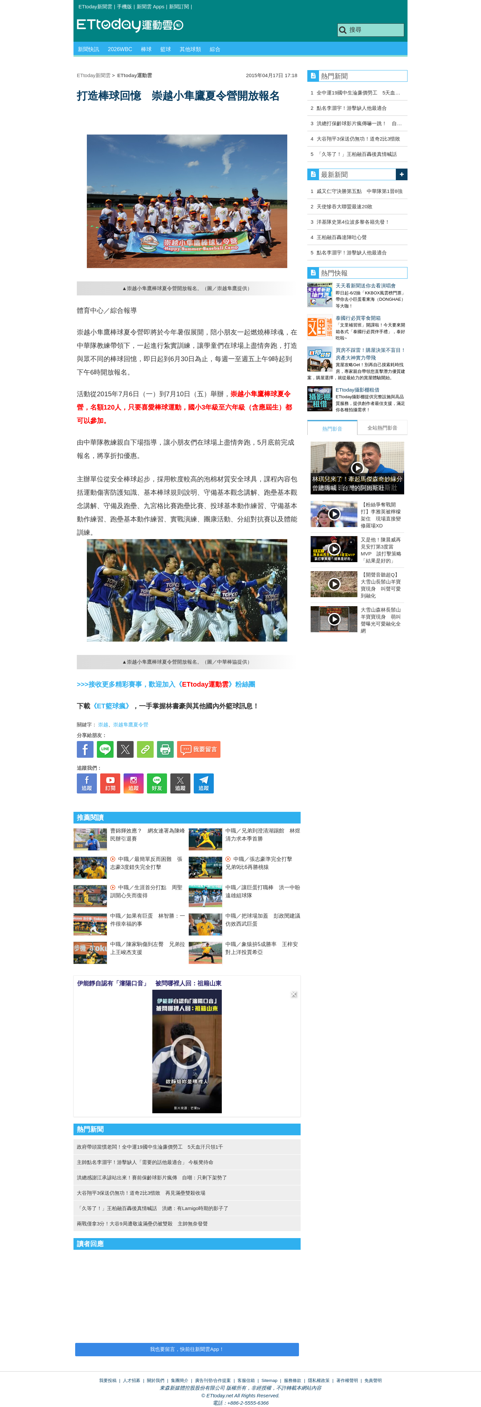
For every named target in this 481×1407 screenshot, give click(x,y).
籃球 (165, 49)
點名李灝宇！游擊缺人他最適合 (352, 108)
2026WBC (120, 49)
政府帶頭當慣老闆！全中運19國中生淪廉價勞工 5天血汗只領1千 (150, 1147)
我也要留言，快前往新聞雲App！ (187, 1349)
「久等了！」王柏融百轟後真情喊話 (357, 154)
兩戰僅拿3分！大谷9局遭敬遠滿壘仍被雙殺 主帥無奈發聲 (142, 1223)
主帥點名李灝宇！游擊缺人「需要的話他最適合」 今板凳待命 (145, 1162)
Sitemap (270, 1380)
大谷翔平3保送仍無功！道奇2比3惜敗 (358, 139)
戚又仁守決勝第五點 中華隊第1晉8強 (360, 191)
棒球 (146, 49)
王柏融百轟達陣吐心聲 (342, 237)
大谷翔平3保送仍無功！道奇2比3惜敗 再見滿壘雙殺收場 (141, 1193)
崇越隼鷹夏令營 (130, 724)
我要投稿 (108, 1380)
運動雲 (135, 25)
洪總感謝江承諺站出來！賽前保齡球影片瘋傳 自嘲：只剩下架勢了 (152, 1177)
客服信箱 (246, 1380)
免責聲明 (373, 1380)
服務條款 (292, 1380)
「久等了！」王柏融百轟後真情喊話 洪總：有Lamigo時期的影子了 (152, 1208)
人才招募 (131, 1380)
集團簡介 (179, 1380)
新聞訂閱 (179, 6)
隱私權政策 (319, 1380)
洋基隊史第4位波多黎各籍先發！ (353, 222)
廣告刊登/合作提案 (213, 1380)
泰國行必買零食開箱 (329, 311)
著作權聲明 (347, 1380)
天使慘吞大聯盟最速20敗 (344, 206)
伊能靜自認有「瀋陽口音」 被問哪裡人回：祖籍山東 (149, 983)
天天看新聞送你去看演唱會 (337, 285)
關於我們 (155, 1380)
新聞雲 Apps (150, 6)
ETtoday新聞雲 (95, 6)
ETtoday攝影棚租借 (329, 376)
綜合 (215, 49)
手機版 (124, 6)
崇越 (103, 724)
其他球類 (190, 49)
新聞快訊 (88, 49)
